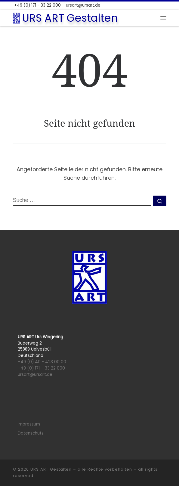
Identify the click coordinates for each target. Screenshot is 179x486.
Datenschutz (31, 433)
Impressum (29, 424)
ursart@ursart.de (35, 374)
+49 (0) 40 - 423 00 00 (42, 362)
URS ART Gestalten (51, 469)
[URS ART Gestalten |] (16, 17)
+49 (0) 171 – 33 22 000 (41, 368)
